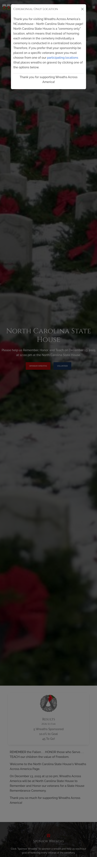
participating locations (62, 57)
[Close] (82, 9)
